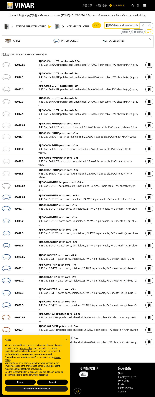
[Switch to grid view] (138, 31)
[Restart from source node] (142, 25)
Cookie (122, 391)
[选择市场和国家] (138, 5)
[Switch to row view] (149, 31)
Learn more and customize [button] (36, 388)
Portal (121, 384)
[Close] (150, 39)
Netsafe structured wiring (130, 15)
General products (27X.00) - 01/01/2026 (62, 15)
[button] (149, 65)
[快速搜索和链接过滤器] (132, 5)
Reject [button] (20, 382)
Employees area (127, 377)
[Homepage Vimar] (20, 5)
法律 (120, 373)
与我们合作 (101, 5)
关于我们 (32, 15)
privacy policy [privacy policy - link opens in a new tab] (26, 348)
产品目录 (87, 5)
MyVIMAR (116, 5)
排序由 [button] (125, 31)
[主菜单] (144, 5)
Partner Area (125, 388)
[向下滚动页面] (77, 391)
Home (12, 15)
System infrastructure (100, 15)
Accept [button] (52, 382)
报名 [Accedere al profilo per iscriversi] (83, 374)
